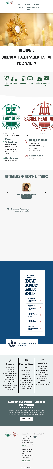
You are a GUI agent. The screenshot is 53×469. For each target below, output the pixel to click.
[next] (45, 192)
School (39, 83)
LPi (32, 467)
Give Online (6, 84)
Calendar (23, 84)
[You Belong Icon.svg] (42, 361)
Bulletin (30, 83)
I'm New (13, 83)
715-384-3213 (26, 461)
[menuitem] (19, 5)
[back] (7, 192)
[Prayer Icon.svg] (10, 361)
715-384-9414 (26, 446)
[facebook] (35, 437)
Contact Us (46, 84)
